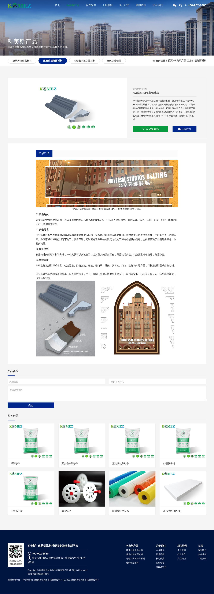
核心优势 (160, 558)
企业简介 (160, 550)
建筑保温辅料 (114, 60)
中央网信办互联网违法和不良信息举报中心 (42, 580)
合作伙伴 (87, 5)
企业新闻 (181, 550)
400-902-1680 (150, 129)
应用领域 (160, 563)
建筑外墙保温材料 (22, 60)
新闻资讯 (139, 5)
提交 (30, 405)
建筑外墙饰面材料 (196, 60)
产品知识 (181, 558)
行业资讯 (181, 554)
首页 (53, 5)
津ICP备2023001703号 (38, 574)
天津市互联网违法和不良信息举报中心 (81, 580)
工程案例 (104, 5)
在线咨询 (184, 129)
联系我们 (156, 5)
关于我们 (122, 5)
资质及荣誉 (161, 567)
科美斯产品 (68, 5)
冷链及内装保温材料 (84, 60)
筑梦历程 (160, 554)
